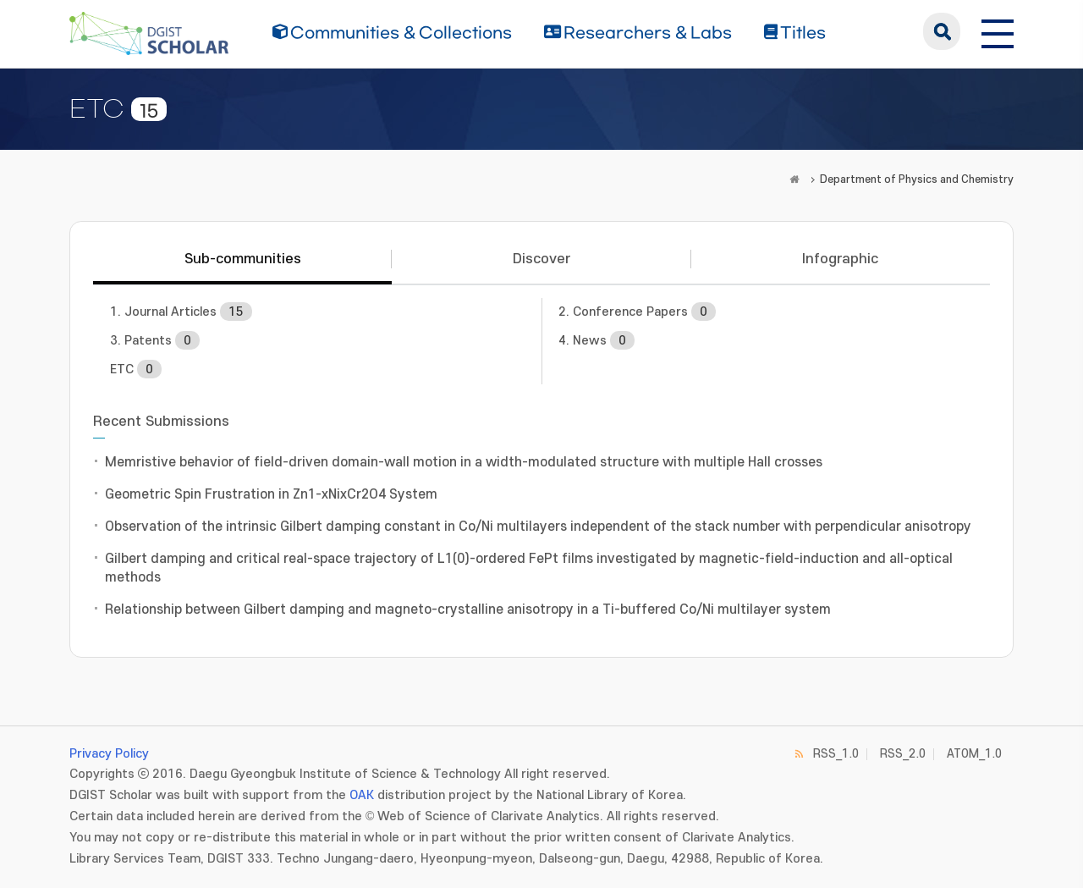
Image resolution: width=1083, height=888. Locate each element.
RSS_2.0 (903, 753)
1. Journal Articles (181, 311)
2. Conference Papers (637, 311)
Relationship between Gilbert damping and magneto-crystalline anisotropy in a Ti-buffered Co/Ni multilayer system (468, 609)
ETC (136, 369)
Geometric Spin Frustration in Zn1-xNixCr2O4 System (271, 494)
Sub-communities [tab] (242, 259)
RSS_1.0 (836, 753)
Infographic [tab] (840, 259)
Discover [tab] (541, 259)
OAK (361, 795)
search (941, 31)
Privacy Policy (109, 754)
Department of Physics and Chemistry (917, 179)
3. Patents (155, 340)
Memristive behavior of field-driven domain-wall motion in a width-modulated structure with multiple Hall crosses (463, 462)
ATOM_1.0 (974, 753)
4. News (596, 340)
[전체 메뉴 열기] (997, 31)
